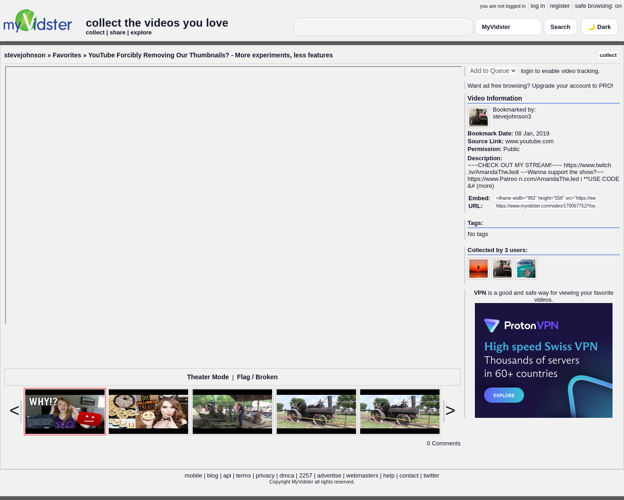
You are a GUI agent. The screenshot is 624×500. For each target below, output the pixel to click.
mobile (193, 475)
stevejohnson (24, 55)
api (227, 475)
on (618, 5)
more (485, 185)
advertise (329, 475)
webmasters (362, 475)
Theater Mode (208, 377)
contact (408, 475)
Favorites (67, 55)
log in (538, 5)
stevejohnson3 (512, 116)
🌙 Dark (599, 26)
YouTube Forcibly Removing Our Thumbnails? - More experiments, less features (210, 55)
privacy (265, 475)
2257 (305, 475)
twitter (431, 475)
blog (212, 475)
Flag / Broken (257, 377)
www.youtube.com (529, 141)
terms (243, 475)
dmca (286, 475)
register (560, 5)
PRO (605, 85)
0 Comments (444, 443)
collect (608, 55)
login (527, 70)
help (389, 475)
